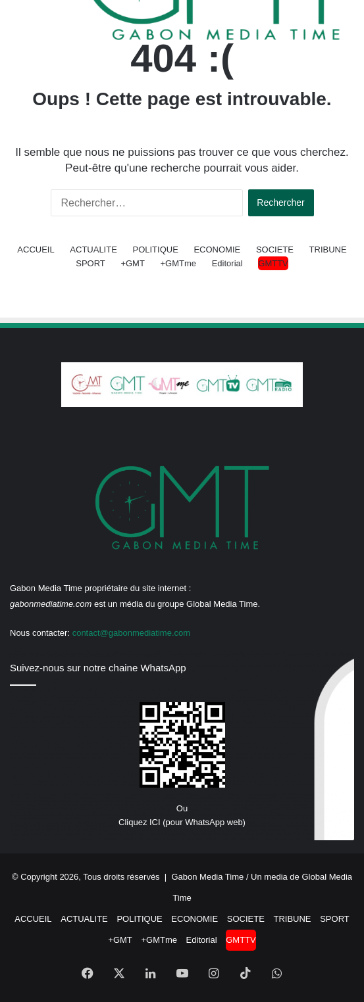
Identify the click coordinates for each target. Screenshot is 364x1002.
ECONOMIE (217, 249)
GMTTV (273, 263)
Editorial (227, 263)
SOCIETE (275, 249)
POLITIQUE (155, 249)
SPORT (90, 263)
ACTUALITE (93, 249)
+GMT (132, 263)
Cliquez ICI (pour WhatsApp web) (182, 822)
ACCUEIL (35, 249)
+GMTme (179, 263)
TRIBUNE (328, 249)
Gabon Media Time (207, 877)
